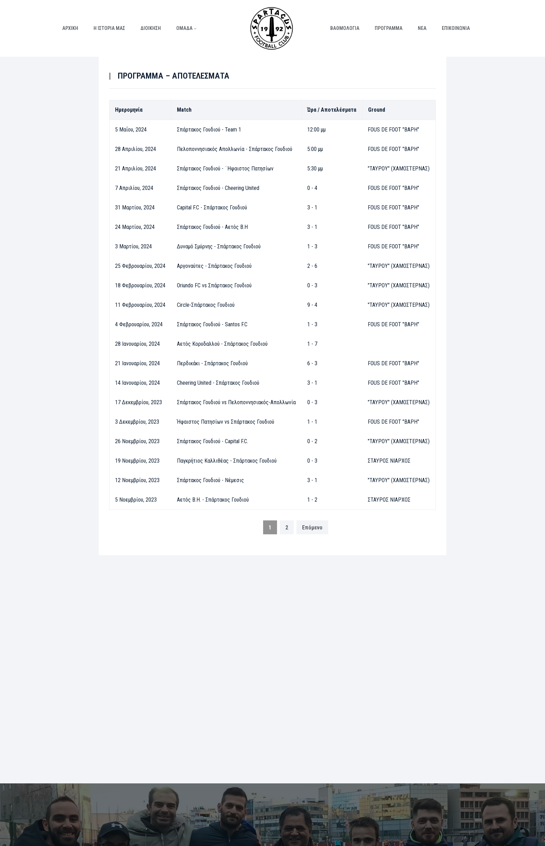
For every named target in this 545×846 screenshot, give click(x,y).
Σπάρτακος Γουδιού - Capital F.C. (212, 441)
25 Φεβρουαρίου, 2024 (140, 266)
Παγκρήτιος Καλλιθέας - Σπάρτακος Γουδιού (227, 460)
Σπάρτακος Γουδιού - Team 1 (209, 129)
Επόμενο (312, 527)
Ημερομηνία (129, 109)
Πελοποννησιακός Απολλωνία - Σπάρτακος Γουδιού (234, 149)
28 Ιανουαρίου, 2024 (137, 344)
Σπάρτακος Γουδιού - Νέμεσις (210, 480)
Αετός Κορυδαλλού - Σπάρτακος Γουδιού (222, 344)
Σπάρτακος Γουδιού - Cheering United (218, 188)
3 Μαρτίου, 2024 (133, 246)
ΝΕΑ (422, 28)
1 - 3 (312, 246)
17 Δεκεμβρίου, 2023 (138, 402)
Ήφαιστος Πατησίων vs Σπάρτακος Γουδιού (225, 421)
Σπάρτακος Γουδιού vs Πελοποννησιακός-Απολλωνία (236, 402)
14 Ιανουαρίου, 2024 (137, 383)
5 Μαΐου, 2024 (131, 129)
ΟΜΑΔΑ (184, 28)
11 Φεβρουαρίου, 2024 (140, 305)
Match (184, 109)
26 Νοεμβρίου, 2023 (137, 441)
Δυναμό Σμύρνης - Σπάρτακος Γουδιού (219, 246)
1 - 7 (312, 344)
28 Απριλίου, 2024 (135, 149)
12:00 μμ (316, 129)
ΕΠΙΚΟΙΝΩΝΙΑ (456, 28)
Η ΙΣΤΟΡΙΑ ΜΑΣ (109, 28)
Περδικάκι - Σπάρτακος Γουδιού (212, 363)
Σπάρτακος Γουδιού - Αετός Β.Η (212, 227)
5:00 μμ (315, 149)
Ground (376, 109)
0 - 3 (312, 285)
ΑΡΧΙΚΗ (70, 28)
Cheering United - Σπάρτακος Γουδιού (218, 383)
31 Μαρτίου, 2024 (135, 207)
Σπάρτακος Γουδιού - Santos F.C (212, 324)
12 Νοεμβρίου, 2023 (137, 480)
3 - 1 (312, 207)
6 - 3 (312, 363)
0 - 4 (312, 188)
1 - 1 (312, 421)
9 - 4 (312, 305)
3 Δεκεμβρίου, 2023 (137, 421)
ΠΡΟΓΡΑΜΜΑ (388, 28)
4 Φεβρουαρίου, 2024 (139, 324)
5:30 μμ (315, 168)
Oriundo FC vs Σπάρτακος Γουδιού (214, 285)
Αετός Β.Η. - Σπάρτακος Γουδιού (213, 499)
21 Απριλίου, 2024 (135, 168)
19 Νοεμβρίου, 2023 (137, 460)
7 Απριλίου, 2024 (134, 188)
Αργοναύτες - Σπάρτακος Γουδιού (214, 266)
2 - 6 (312, 266)
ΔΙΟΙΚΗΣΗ (150, 28)
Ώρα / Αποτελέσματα (331, 109)
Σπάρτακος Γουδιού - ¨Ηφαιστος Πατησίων (225, 168)
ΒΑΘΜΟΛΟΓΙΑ (344, 28)
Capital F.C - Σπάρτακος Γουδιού (212, 207)
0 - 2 (312, 441)
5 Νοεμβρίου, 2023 (136, 499)
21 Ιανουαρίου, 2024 (137, 363)
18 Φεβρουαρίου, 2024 (140, 285)
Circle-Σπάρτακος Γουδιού (206, 305)
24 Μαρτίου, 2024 (135, 227)
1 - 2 (312, 499)
